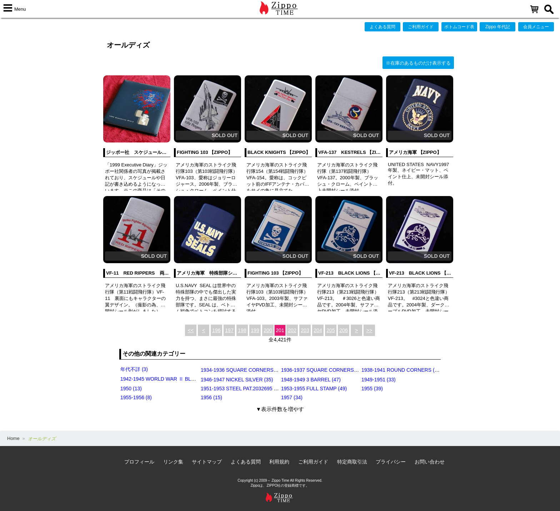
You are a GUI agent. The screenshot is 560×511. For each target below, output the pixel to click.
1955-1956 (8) (136, 397)
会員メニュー (536, 26)
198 (242, 330)
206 (343, 330)
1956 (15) (211, 397)
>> (369, 330)
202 (292, 330)
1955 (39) (372, 388)
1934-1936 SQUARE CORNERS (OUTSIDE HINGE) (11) (264, 370)
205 (330, 330)
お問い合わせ (430, 462)
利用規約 (279, 462)
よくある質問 (382, 26)
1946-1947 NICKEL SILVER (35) (237, 379)
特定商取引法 (352, 462)
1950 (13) (131, 388)
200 (268, 330)
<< (191, 330)
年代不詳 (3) (134, 369)
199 (255, 330)
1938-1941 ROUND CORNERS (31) (401, 370)
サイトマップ (207, 462)
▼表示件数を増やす (280, 409)
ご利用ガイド (421, 26)
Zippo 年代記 (497, 26)
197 (229, 330)
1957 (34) (291, 397)
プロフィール (139, 462)
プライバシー (391, 462)
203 (305, 330)
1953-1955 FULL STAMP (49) (314, 388)
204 (318, 330)
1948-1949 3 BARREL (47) (311, 379)
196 (216, 330)
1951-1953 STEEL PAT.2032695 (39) (241, 388)
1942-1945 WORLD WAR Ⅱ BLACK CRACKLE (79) (178, 379)
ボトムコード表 (459, 26)
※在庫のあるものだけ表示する (418, 63)
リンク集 (173, 462)
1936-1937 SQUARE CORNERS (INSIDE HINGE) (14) (342, 370)
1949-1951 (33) (378, 379)
